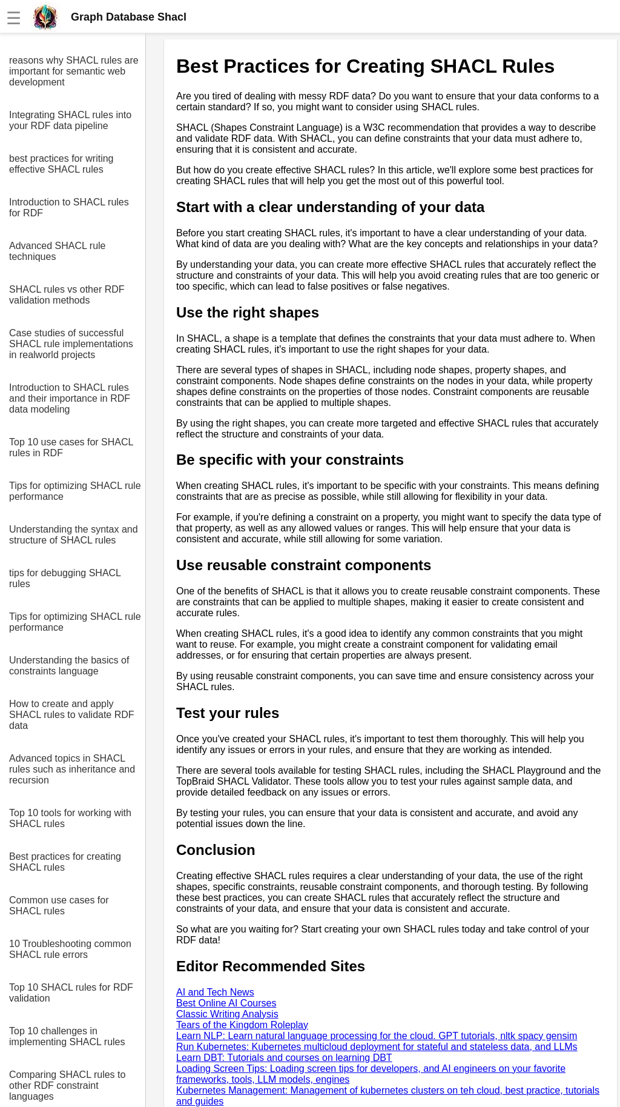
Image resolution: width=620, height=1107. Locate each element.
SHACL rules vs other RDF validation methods (67, 294)
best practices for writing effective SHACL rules (61, 164)
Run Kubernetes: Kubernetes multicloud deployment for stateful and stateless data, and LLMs (377, 1047)
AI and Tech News (215, 992)
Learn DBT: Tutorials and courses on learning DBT (284, 1057)
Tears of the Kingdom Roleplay (242, 1025)
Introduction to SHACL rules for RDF (69, 207)
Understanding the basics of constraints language (69, 665)
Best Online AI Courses (226, 1003)
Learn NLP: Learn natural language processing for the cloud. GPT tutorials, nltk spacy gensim (376, 1036)
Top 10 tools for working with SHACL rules (70, 818)
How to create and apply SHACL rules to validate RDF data (71, 715)
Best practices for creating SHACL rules (65, 862)
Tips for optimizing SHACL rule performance (75, 491)
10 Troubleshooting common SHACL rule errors (70, 949)
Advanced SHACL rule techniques (57, 251)
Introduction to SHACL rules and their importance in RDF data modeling (69, 398)
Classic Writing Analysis (227, 1014)
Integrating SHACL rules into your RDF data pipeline (70, 120)
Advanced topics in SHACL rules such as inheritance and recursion (72, 769)
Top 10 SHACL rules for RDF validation (71, 992)
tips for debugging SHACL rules (64, 578)
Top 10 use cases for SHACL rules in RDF (71, 447)
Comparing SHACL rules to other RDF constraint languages (67, 1085)
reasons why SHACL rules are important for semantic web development (74, 71)
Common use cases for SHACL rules (59, 905)
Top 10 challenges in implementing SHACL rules (67, 1036)
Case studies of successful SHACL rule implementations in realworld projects (71, 344)
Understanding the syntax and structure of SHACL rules (73, 534)
